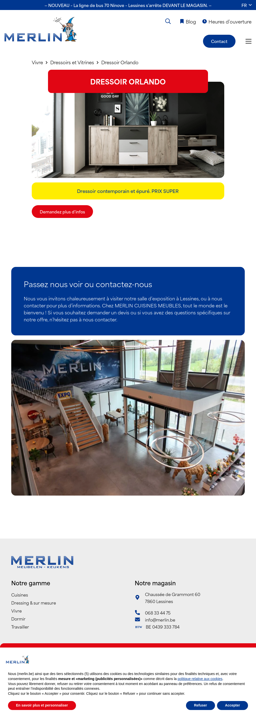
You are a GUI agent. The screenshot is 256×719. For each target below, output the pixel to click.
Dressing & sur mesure (33, 602)
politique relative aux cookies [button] (200, 679)
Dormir (18, 618)
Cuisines (19, 594)
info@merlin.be (160, 619)
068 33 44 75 (157, 612)
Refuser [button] (200, 705)
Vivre (16, 610)
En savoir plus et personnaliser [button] (42, 705)
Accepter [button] (232, 705)
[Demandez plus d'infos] (62, 211)
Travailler (20, 626)
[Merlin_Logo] (40, 29)
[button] (247, 5)
